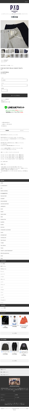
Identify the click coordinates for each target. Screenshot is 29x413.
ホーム (6, 403)
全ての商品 (8, 65)
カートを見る (17, 397)
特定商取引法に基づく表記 (5, 101)
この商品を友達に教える (5, 122)
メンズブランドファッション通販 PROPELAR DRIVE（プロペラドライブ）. (15, 408)
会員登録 (16, 394)
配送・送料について (16, 403)
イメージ (21, 130)
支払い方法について (10, 403)
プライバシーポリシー (16, 404)
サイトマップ (3, 310)
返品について (3, 100)
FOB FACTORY (3, 65)
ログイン (2, 397)
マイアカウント (3, 394)
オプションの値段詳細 (5, 99)
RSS (21, 404)
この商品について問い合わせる (6, 124)
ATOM (23, 404)
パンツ (12, 65)
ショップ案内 (3, 307)
